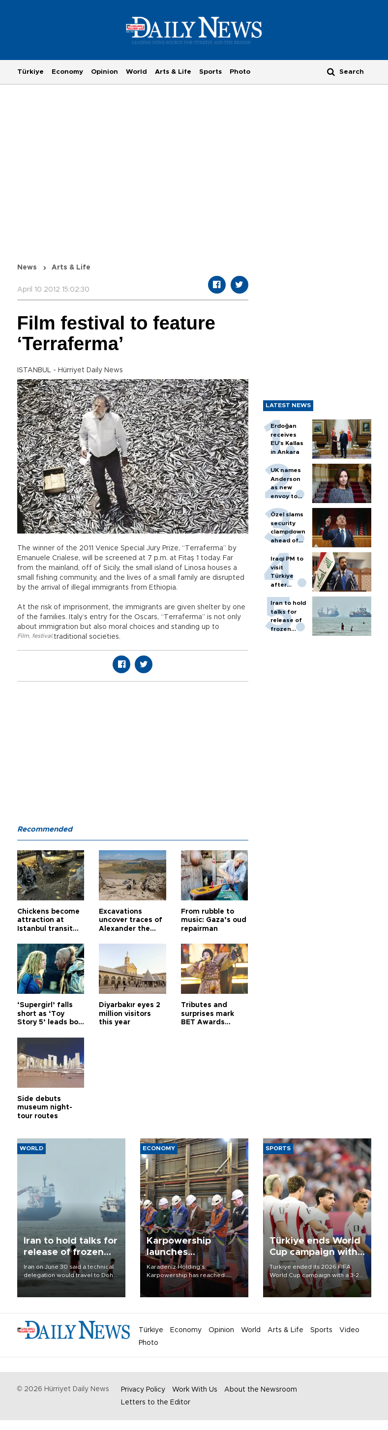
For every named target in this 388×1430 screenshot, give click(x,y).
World (136, 71)
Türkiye (30, 71)
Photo (240, 71)
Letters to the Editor (155, 1402)
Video (349, 1330)
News (27, 267)
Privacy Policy (143, 1389)
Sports (210, 71)
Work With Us (194, 1389)
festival (42, 636)
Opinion (104, 71)
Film (23, 636)
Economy (67, 71)
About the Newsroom (260, 1389)
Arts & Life (173, 71)
